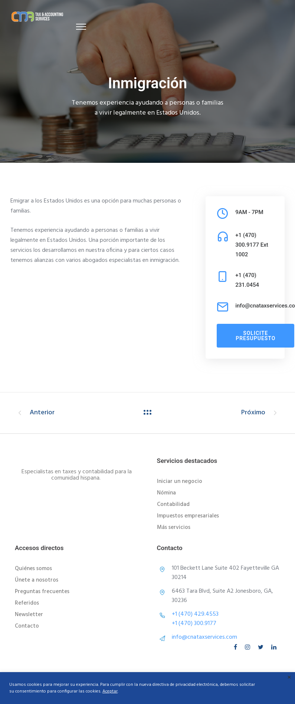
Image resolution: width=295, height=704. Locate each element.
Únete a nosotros (36, 580)
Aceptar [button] (110, 691)
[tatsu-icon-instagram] (248, 647)
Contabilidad (173, 504)
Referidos (27, 603)
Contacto (27, 626)
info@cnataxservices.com (204, 637)
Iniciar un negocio (179, 481)
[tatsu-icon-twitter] (262, 647)
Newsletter (29, 614)
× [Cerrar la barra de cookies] (289, 678)
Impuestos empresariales (188, 515)
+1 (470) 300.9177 (194, 623)
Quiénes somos (33, 568)
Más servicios (173, 527)
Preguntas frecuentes (42, 591)
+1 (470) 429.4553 (195, 614)
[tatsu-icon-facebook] (236, 647)
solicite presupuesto (255, 335)
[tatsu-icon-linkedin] (273, 647)
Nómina (166, 492)
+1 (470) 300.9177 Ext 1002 (251, 245)
